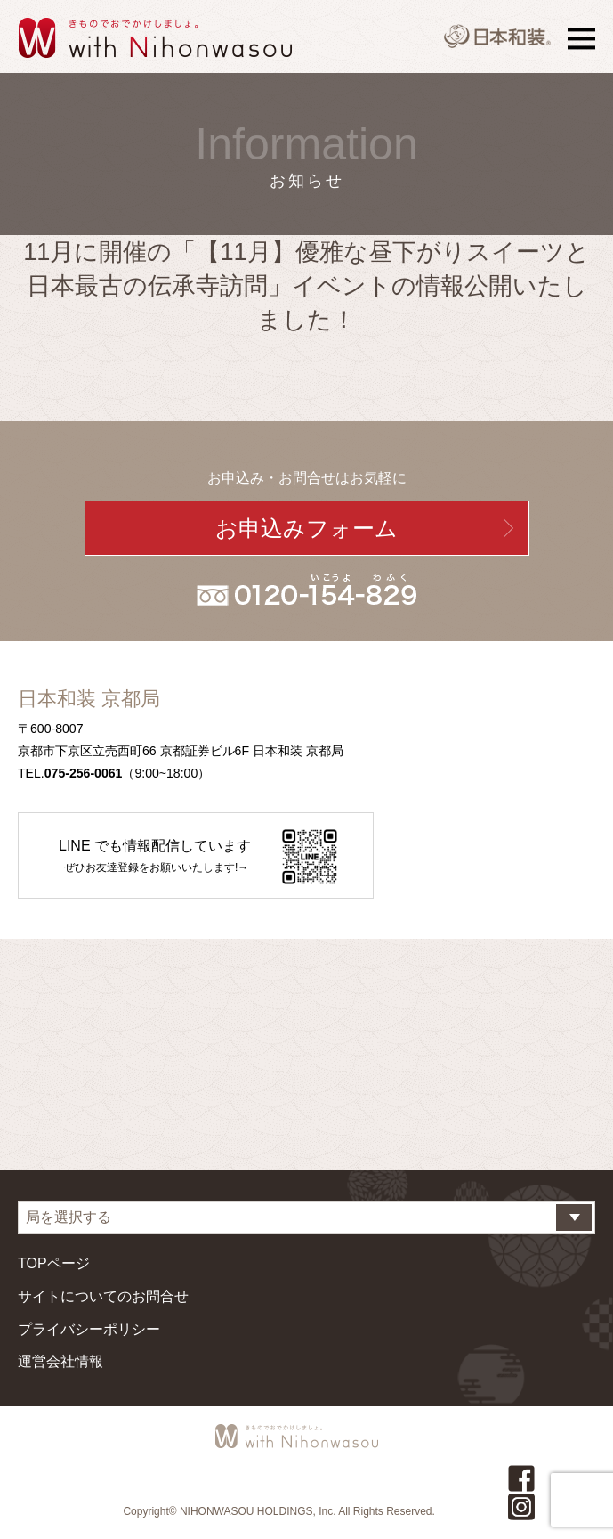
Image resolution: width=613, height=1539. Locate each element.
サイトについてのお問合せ (103, 1296)
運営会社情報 (60, 1361)
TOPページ (54, 1263)
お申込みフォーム (306, 528)
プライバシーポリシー (89, 1329)
